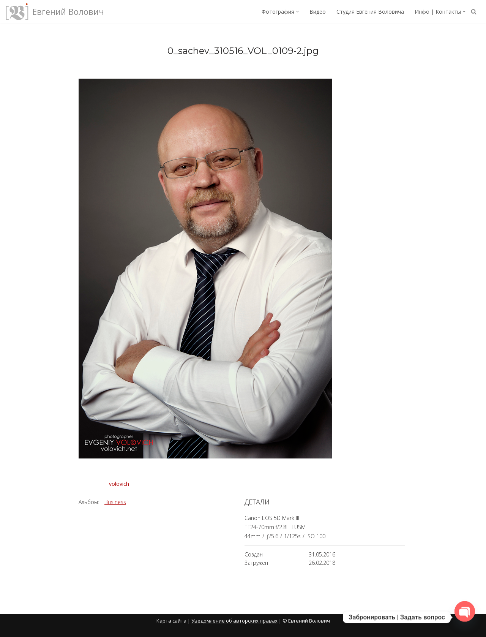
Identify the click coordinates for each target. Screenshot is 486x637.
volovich (119, 483)
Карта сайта (171, 620)
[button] (297, 11)
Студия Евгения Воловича (370, 11)
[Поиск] (474, 11)
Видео (317, 11)
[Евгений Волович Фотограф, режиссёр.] (55, 11)
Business (115, 502)
